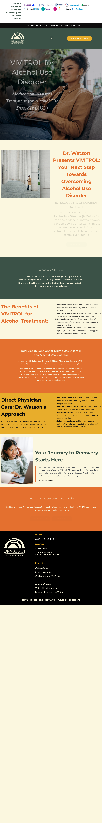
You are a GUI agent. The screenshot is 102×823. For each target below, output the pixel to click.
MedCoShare (74, 600)
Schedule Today (79, 38)
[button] (51, 38)
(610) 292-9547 (44, 539)
